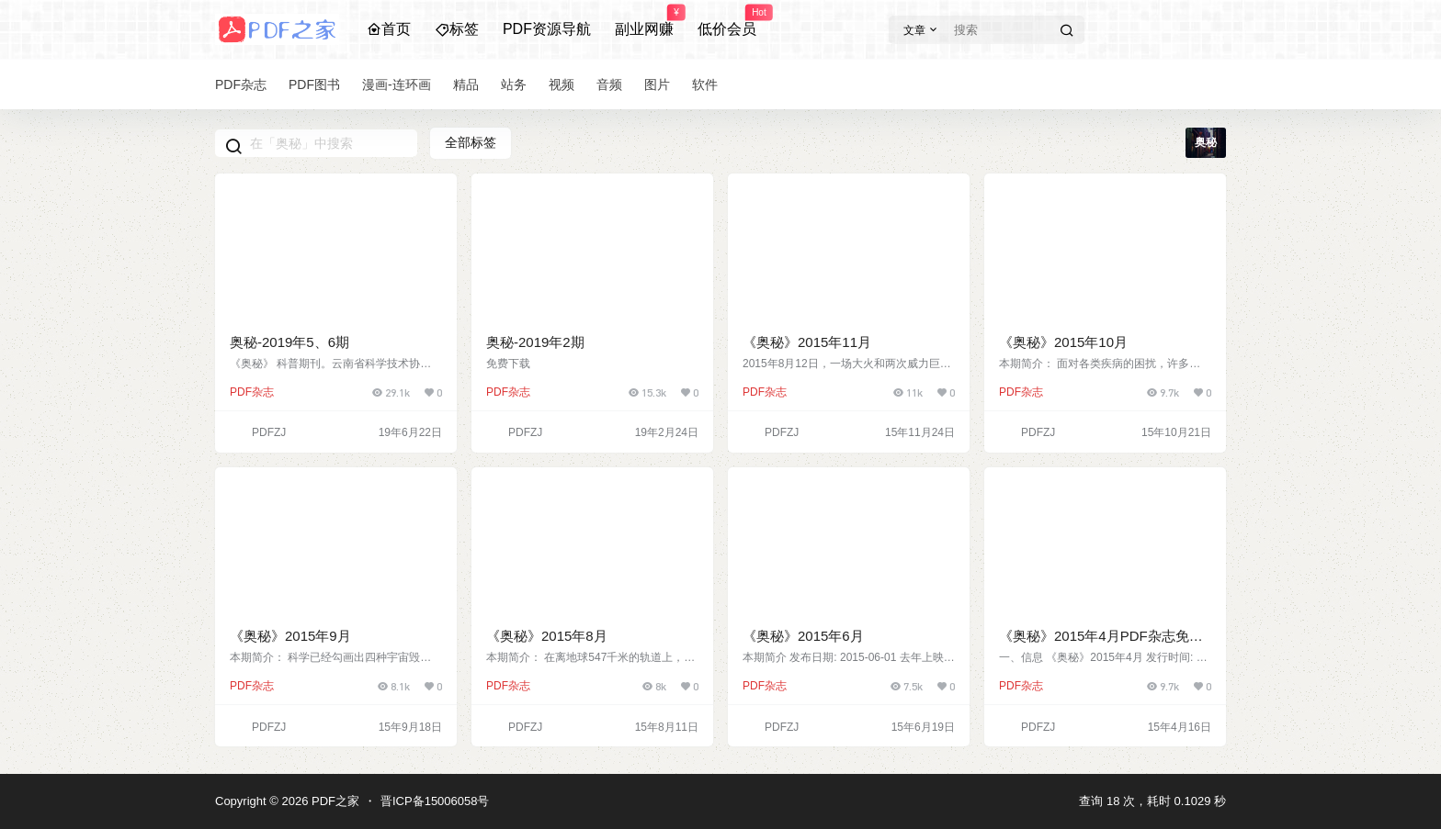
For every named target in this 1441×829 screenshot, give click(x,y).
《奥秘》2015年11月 (807, 342)
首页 (389, 29)
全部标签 (470, 142)
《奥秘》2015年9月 (290, 636)
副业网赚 (644, 21)
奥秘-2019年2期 (535, 342)
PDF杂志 (252, 392)
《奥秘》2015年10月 (1063, 342)
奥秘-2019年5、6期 (289, 342)
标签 (457, 29)
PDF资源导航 (547, 29)
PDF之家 (333, 801)
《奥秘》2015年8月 (546, 636)
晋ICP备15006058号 (435, 801)
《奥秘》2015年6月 (803, 636)
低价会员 (727, 21)
